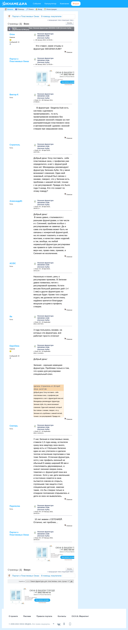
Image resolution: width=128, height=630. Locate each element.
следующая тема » (67, 20)
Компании (64, 3)
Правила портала (44, 616)
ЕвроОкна (14, 346)
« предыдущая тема (54, 20)
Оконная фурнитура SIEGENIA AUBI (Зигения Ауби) (45, 36)
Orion (12, 34)
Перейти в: (22, 581)
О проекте (13, 616)
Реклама (27, 616)
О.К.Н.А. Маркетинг (80, 616)
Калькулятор (50, 3)
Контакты (62, 616)
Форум (76, 3)
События (37, 3)
